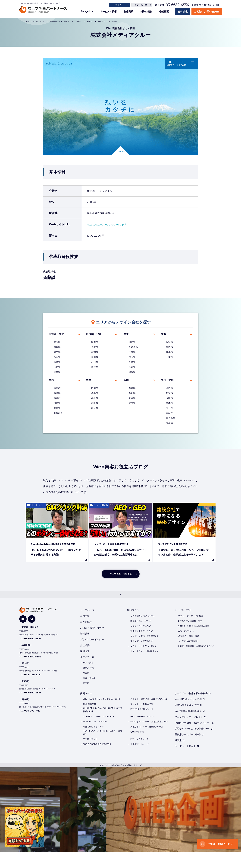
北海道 (57, 341)
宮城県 (57, 362)
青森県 (57, 346)
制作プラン (87, 11)
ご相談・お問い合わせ (206, 11)
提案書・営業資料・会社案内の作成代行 (196, 646)
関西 (51, 380)
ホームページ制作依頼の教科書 (193, 693)
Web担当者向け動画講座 (190, 710)
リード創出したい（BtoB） (143, 615)
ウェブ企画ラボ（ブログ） (190, 716)
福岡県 (169, 387)
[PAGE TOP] (120, 594)
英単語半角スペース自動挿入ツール (146, 726)
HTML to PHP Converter (142, 716)
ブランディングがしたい (141, 641)
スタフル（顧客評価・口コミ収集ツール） (149, 699)
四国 (126, 380)
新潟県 (94, 351)
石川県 (94, 362)
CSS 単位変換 (89, 704)
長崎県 (169, 397)
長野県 (94, 346)
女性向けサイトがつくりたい (143, 646)
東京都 (132, 341)
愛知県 (169, 341)
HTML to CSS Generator (95, 721)
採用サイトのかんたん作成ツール (194, 728)
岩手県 (57, 351)
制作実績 (128, 11)
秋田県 (57, 357)
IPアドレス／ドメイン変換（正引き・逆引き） (102, 732)
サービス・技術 (108, 11)
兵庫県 (57, 392)
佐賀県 (169, 392)
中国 (88, 380)
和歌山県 (58, 413)
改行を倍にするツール (93, 726)
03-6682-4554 (177, 5)
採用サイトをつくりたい (141, 631)
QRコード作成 (137, 731)
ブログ (118, 5)
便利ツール (86, 693)
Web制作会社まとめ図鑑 (190, 699)
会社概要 (164, 11)
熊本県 (169, 403)
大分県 (169, 408)
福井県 (94, 367)
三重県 (169, 357)
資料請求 (183, 11)
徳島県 (132, 403)
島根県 (94, 403)
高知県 (132, 397)
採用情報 (85, 651)
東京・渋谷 (88, 662)
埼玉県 (132, 357)
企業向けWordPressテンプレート (194, 722)
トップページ (87, 610)
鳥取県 (94, 397)
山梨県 (94, 341)
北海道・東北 (56, 334)
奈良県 (57, 408)
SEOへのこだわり (186, 631)
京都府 (57, 397)
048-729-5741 (32, 674)
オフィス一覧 (141, 5)
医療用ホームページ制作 (189, 734)
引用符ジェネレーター (140, 744)
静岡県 (169, 346)
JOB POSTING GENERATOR (97, 744)
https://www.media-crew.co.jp (105, 224)
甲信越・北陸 (93, 334)
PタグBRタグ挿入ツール (141, 709)
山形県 (57, 367)
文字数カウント (90, 739)
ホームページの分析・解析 (190, 620)
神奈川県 (133, 346)
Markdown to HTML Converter (98, 716)
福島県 (57, 372)
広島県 (94, 392)
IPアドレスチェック (139, 739)
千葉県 (132, 351)
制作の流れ (146, 11)
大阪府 (57, 387)
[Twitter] (31, 619)
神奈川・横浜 (89, 667)
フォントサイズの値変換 (141, 704)
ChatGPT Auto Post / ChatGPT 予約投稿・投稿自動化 (103, 710)
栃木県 (132, 367)
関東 (126, 334)
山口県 (94, 408)
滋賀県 (57, 403)
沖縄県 (169, 423)
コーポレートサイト (187, 746)
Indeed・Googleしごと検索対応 (193, 625)
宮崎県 (169, 413)
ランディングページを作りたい (144, 636)
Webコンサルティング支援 (190, 615)
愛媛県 (132, 387)
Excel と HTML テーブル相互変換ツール (149, 721)
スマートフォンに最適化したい (144, 651)
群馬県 (132, 372)
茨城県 (132, 362)
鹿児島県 (170, 418)
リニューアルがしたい (140, 625)
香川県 (132, 392)
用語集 (180, 740)
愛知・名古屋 (89, 677)
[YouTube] (23, 619)
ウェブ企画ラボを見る (121, 574)
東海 (163, 334)
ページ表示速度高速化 (188, 641)
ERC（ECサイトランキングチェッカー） (102, 699)
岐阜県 (169, 351)
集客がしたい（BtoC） (141, 620)
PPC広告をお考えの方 (188, 705)
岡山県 (94, 387)
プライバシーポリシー (92, 639)
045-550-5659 (32, 656)
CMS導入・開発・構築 (188, 636)
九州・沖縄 (167, 380)
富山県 (94, 357)
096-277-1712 (32, 710)
